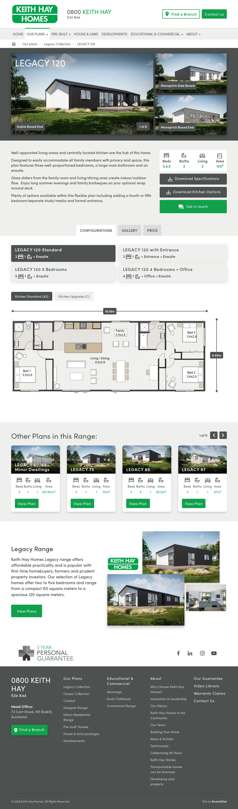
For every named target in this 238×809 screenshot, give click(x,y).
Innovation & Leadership (168, 698)
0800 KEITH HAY (31, 683)
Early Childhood (119, 698)
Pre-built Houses (75, 726)
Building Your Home (164, 731)
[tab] (63, 253)
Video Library (206, 685)
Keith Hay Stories (163, 759)
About (156, 678)
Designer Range (75, 707)
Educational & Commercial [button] (157, 33)
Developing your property (162, 781)
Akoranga (114, 691)
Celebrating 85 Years (166, 752)
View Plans (26, 610)
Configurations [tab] (96, 230)
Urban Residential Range (76, 717)
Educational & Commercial (120, 681)
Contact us (214, 14)
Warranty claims (209, 693)
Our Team (157, 724)
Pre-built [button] (61, 33)
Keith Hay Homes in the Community (167, 715)
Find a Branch (181, 14)
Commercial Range (121, 705)
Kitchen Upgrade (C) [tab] (74, 296)
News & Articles (161, 738)
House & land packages (81, 733)
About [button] (193, 33)
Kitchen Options (193, 192)
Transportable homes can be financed (166, 769)
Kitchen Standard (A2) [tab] (31, 296)
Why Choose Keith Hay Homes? (167, 689)
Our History (158, 705)
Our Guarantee (208, 678)
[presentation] (214, 435)
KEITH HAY (89, 11)
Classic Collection (76, 693)
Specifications (193, 179)
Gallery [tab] (129, 230)
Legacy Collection (76, 686)
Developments (74, 740)
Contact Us (204, 700)
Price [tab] (152, 230)
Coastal (69, 700)
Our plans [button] (37, 33)
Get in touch (193, 206)
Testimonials (159, 745)
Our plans (72, 678)
